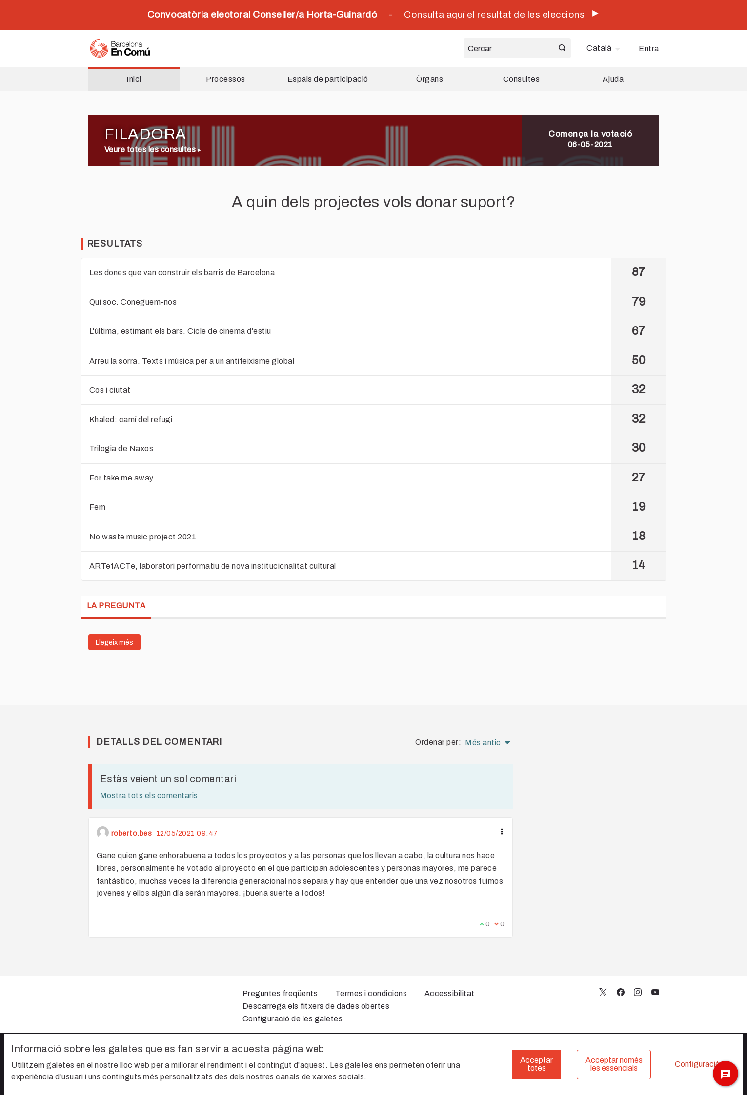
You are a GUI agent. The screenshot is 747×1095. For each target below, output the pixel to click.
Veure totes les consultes (153, 149)
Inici (133, 79)
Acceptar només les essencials (614, 1064)
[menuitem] (604, 48)
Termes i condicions (371, 993)
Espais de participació (327, 79)
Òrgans (429, 79)
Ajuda (613, 79)
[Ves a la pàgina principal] (120, 48)
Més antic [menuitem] (483, 743)
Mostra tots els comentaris (149, 795)
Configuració (697, 1064)
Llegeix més (114, 642)
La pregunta (116, 605)
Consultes (521, 79)
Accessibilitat (449, 993)
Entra (649, 48)
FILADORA (145, 134)
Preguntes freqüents (280, 993)
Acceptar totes (536, 1064)
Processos (225, 79)
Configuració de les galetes (292, 1019)
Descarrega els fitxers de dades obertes (316, 1006)
